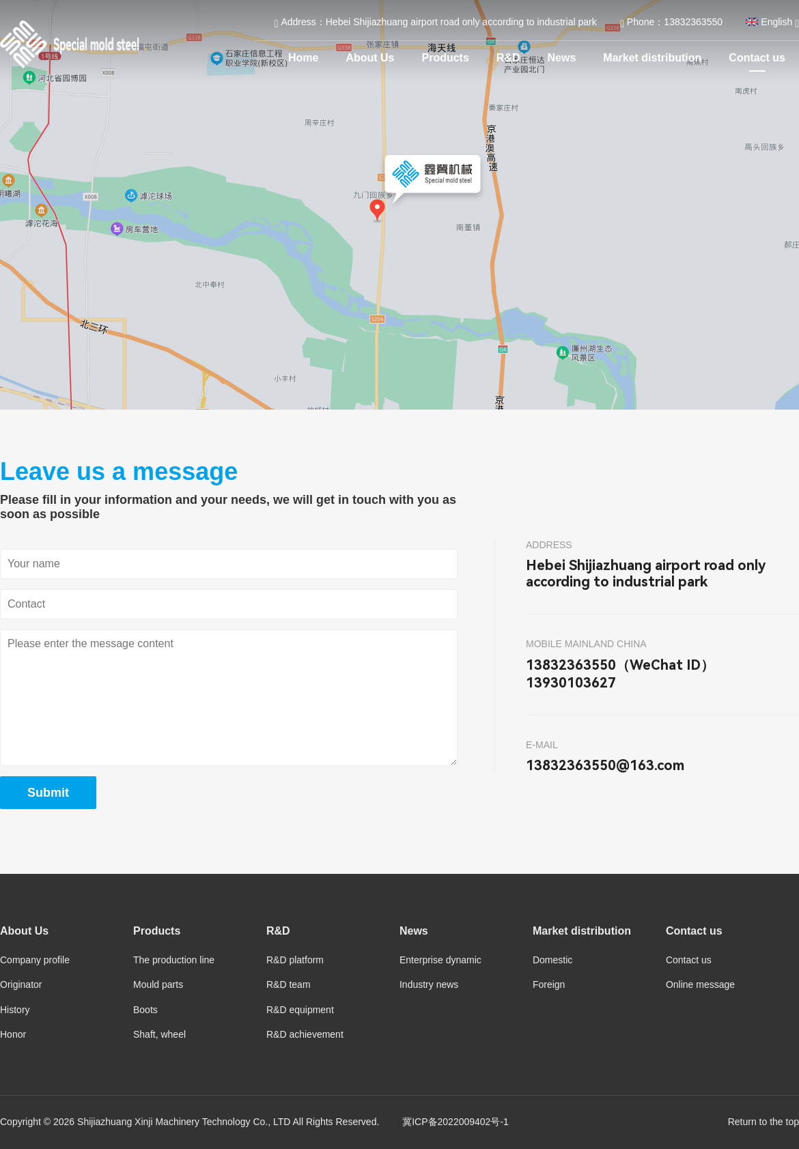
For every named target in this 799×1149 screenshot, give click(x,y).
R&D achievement (305, 1034)
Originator (21, 984)
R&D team (288, 984)
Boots (145, 1009)
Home (303, 57)
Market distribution (652, 57)
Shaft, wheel (159, 1034)
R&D (508, 57)
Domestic (552, 959)
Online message (700, 984)
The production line (173, 959)
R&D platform (295, 959)
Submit (48, 792)
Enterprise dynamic (440, 959)
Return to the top (763, 1121)
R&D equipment (300, 1009)
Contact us (757, 57)
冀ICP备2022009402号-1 (455, 1121)
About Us (370, 57)
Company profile (35, 959)
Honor (13, 1034)
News (562, 57)
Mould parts (158, 984)
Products (445, 57)
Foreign (549, 984)
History (15, 1009)
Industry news (429, 984)
